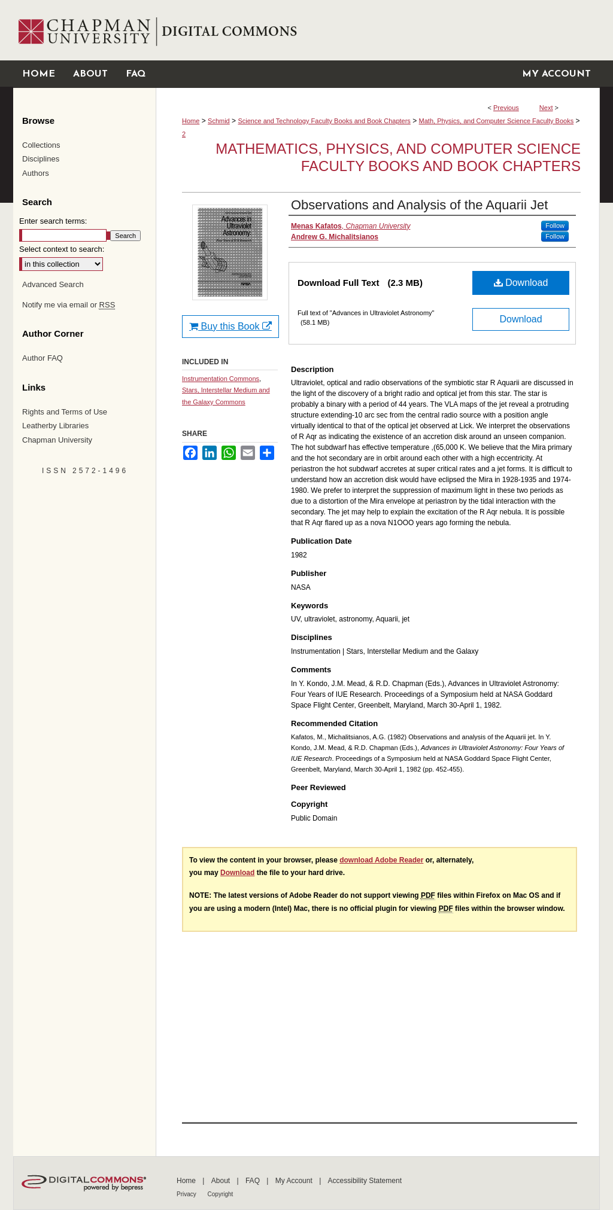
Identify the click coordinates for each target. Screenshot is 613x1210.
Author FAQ (42, 357)
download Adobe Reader (381, 860)
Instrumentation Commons (220, 378)
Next (546, 107)
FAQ (253, 1181)
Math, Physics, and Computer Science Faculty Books (496, 120)
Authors (35, 173)
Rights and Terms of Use (64, 411)
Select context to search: (61, 249)
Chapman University (57, 439)
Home (190, 120)
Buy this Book (230, 326)
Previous (506, 107)
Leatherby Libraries (55, 425)
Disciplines (40, 158)
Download (521, 283)
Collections (41, 145)
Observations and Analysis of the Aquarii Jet (419, 204)
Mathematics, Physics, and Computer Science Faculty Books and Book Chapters (398, 157)
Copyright (220, 1194)
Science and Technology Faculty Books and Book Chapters (324, 120)
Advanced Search (53, 284)
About (221, 1181)
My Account (294, 1181)
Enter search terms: (53, 221)
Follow (555, 225)
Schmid (219, 120)
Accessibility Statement (365, 1181)
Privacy (187, 1194)
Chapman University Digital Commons (377, 30)
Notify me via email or (68, 305)
